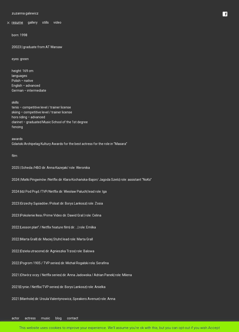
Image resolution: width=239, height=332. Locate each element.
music (45, 318)
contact (72, 318)
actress (30, 318)
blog (58, 318)
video (57, 22)
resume (17, 22)
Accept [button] (214, 328)
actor (15, 318)
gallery (33, 22)
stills (45, 22)
